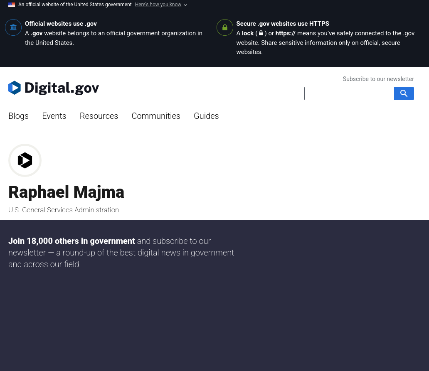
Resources (99, 116)
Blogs (18, 116)
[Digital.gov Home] (111, 87)
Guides (206, 116)
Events (54, 116)
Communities (155, 116)
